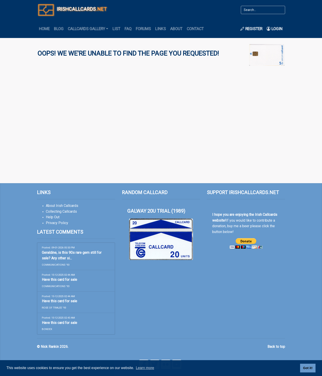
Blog (59, 29)
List (116, 29)
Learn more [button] (145, 368)
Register (251, 29)
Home (44, 29)
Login (274, 29)
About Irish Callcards (62, 206)
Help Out (52, 217)
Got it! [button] (307, 368)
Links (160, 29)
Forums (143, 29)
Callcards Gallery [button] (86, 29)
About (176, 29)
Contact (195, 29)
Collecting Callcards (61, 211)
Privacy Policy (57, 223)
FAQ (128, 29)
